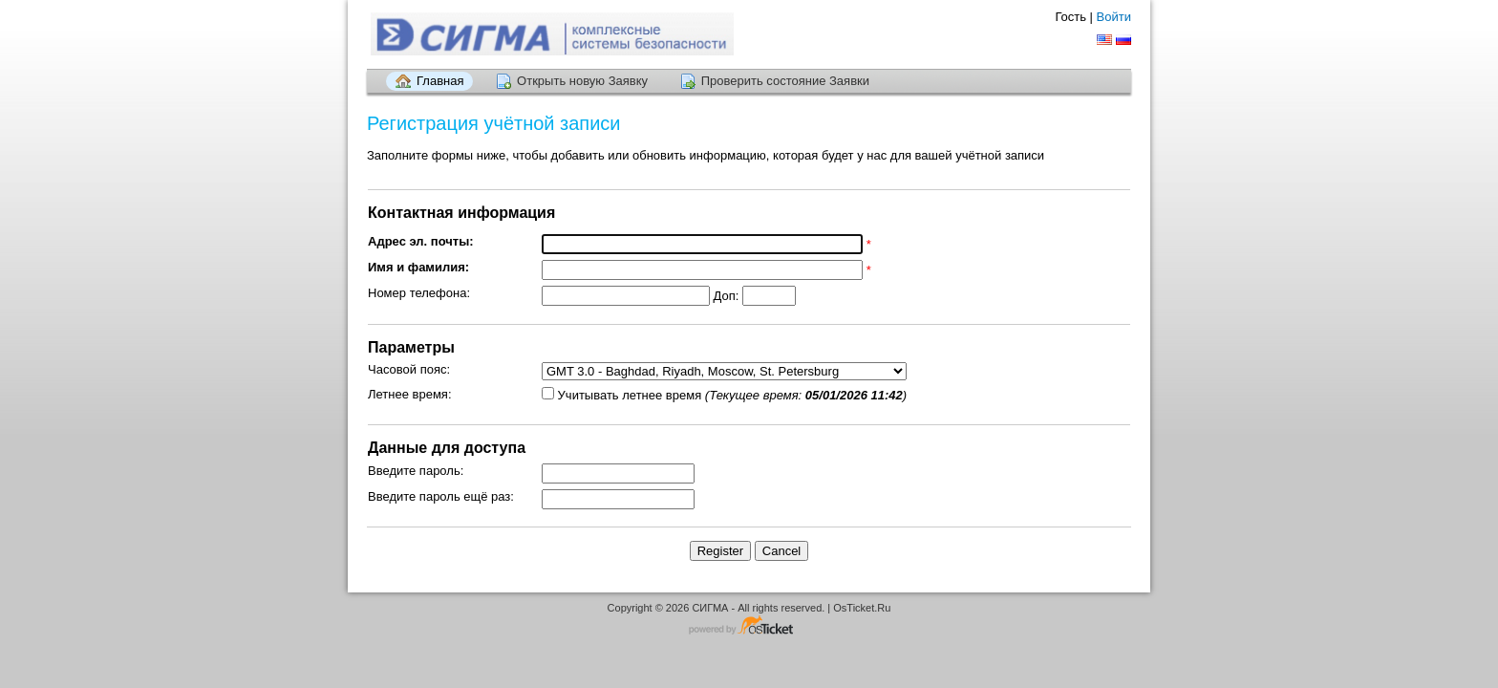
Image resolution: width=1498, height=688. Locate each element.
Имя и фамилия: (418, 267)
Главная (440, 81)
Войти (1114, 17)
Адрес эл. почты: (421, 241)
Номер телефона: (419, 293)
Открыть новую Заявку (582, 81)
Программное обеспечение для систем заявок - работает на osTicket (749, 626)
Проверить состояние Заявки (785, 81)
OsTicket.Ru (861, 607)
